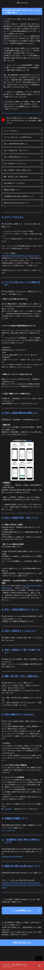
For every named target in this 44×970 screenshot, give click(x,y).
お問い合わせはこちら (22, 943)
